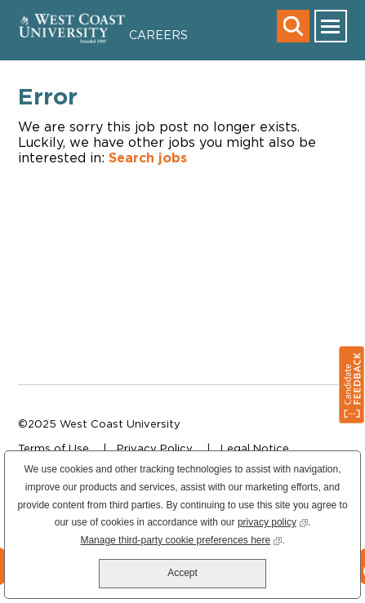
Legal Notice (254, 448)
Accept (182, 573)
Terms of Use (53, 448)
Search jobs (148, 157)
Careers (158, 35)
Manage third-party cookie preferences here (181, 539)
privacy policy (273, 521)
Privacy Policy (155, 448)
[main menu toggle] (330, 26)
